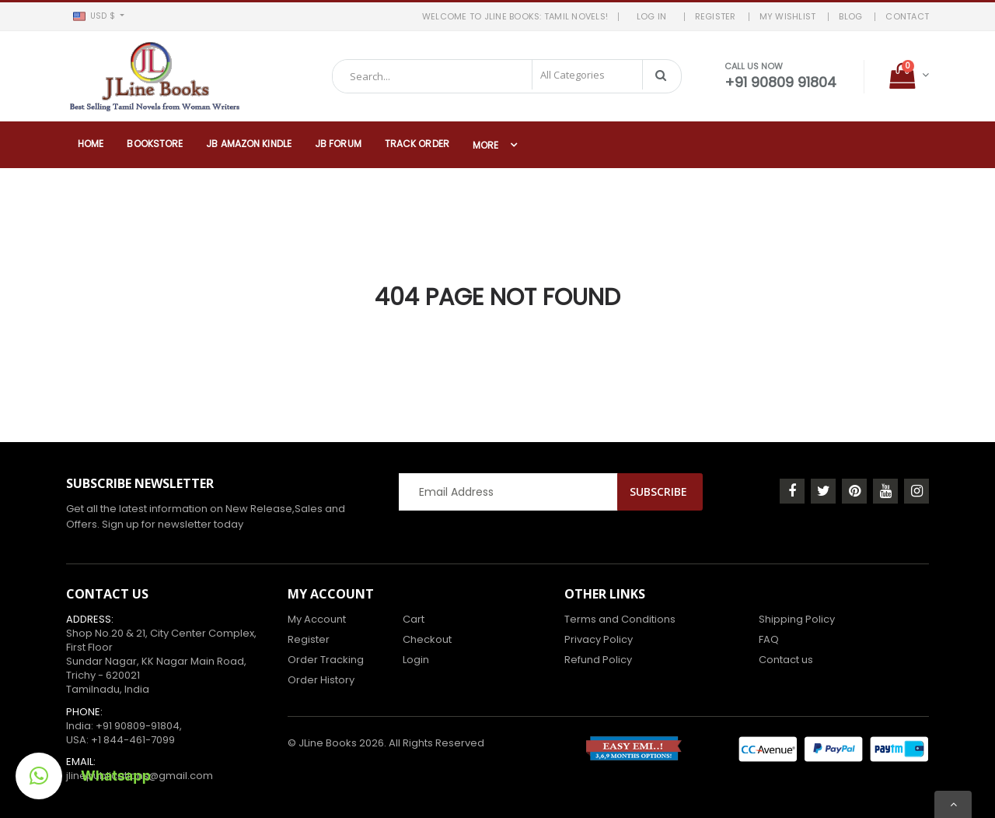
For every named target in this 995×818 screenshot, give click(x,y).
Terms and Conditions (620, 619)
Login (416, 659)
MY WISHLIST (787, 16)
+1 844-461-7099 (133, 739)
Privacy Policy (598, 639)
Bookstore (155, 143)
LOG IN (656, 16)
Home (90, 143)
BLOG (850, 16)
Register (309, 639)
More (485, 145)
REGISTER (715, 16)
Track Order (417, 143)
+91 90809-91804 (138, 725)
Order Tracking (326, 659)
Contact (907, 16)
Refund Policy (598, 659)
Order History (321, 679)
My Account (317, 619)
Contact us (786, 659)
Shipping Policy (797, 619)
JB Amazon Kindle (249, 143)
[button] (98, 16)
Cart (413, 619)
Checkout (427, 639)
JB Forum (338, 143)
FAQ (769, 639)
